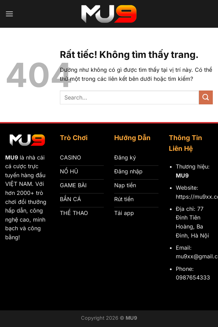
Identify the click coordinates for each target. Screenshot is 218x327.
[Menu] (9, 13)
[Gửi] (206, 97)
